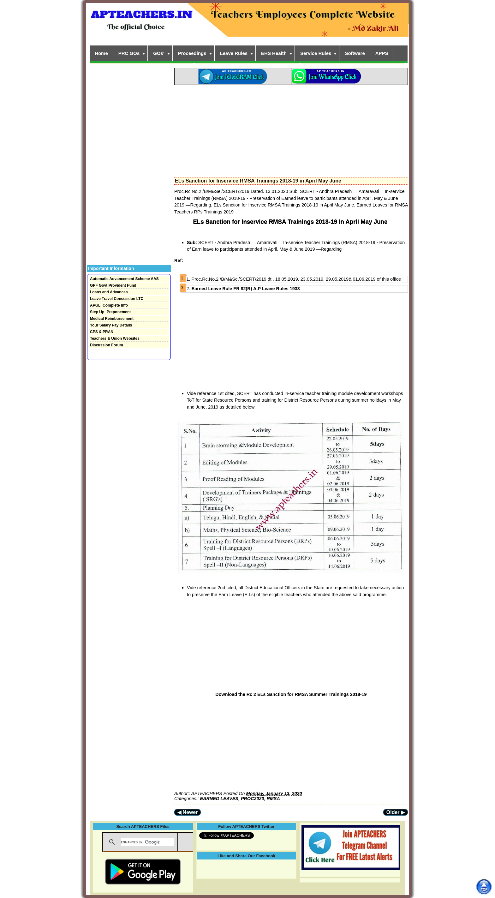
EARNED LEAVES (219, 798)
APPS (381, 53)
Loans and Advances (109, 292)
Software (355, 53)
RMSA (273, 798)
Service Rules (315, 53)
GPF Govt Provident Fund (113, 285)
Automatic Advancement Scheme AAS (124, 279)
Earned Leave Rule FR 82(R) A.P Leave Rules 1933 (246, 288)
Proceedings (192, 53)
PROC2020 (252, 798)
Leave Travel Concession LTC (116, 298)
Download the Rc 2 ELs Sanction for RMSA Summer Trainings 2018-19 (291, 694)
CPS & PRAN (101, 332)
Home (101, 53)
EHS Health (274, 53)
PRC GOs (129, 53)
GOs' (158, 53)
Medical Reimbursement (112, 318)
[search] (147, 842)
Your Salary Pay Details (111, 325)
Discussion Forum (106, 345)
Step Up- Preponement (110, 312)
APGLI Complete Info (109, 305)
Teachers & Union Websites (115, 338)
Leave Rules (234, 53)
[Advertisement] (291, 129)
